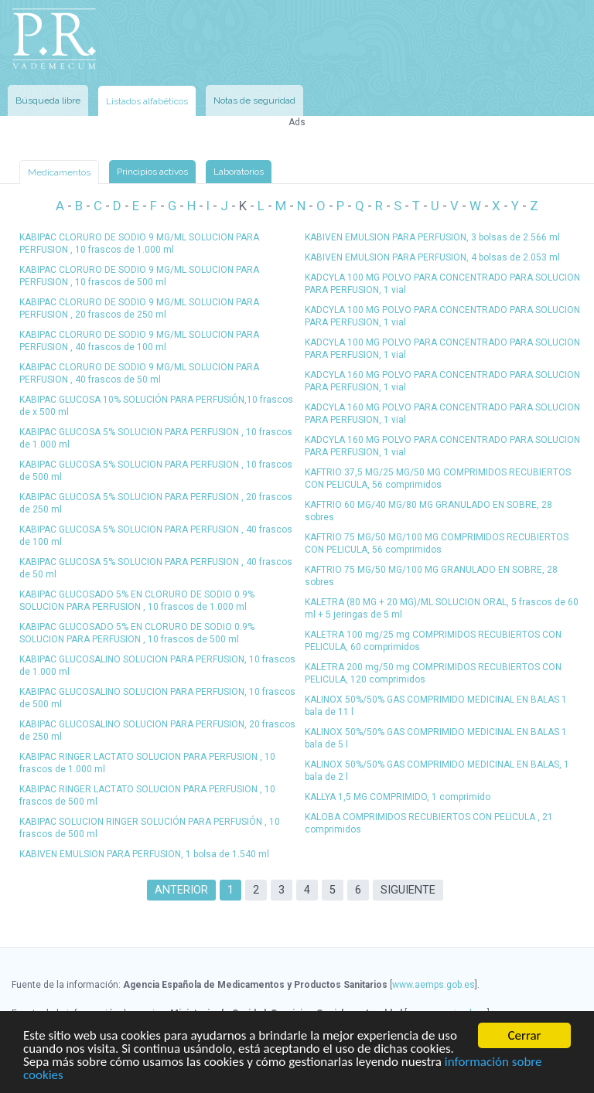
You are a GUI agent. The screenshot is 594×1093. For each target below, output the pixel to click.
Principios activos (152, 171)
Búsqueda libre (47, 100)
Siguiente (408, 890)
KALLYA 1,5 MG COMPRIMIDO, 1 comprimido (397, 797)
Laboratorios (238, 171)
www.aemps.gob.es (433, 984)
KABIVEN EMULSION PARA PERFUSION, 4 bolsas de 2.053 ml (432, 257)
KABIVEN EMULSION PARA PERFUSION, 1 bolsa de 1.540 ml (144, 854)
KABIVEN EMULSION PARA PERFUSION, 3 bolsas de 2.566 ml (432, 237)
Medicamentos (59, 172)
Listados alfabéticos (147, 101)
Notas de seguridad (254, 100)
